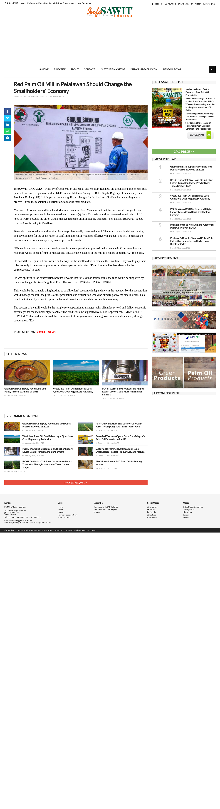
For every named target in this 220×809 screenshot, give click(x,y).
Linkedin (183, 3)
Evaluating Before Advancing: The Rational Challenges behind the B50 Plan (199, 116)
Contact (89, 69)
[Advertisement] (110, 42)
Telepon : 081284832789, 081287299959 (22, 517)
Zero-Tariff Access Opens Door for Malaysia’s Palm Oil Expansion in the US (120, 438)
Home (44, 69)
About (75, 69)
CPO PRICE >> (184, 151)
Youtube (170, 3)
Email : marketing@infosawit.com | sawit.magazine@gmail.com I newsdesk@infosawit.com (28, 521)
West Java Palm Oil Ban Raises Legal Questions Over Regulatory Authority (73, 390)
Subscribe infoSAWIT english (105, 510)
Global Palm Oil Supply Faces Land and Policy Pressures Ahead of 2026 (25, 390)
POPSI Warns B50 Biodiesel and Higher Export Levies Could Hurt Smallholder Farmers (123, 391)
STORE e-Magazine (113, 69)
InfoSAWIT (128, 218)
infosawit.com (172, 69)
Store (97, 512)
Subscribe (60, 69)
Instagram (209, 3)
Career (186, 515)
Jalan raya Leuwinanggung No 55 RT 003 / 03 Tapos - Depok (15, 512)
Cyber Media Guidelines (193, 507)
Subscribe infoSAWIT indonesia (106, 507)
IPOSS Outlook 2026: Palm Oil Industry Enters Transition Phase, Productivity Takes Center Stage (47, 464)
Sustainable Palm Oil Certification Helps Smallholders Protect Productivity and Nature (120, 450)
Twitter (196, 3)
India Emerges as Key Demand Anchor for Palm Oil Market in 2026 (192, 226)
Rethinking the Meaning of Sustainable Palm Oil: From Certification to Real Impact (198, 126)
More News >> (76, 482)
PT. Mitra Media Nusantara (15, 507)
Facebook (157, 3)
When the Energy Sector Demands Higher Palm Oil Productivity (197, 92)
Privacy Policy (188, 510)
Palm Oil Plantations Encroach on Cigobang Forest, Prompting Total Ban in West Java (119, 425)
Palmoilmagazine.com (143, 69)
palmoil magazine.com (67, 515)
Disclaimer (187, 512)
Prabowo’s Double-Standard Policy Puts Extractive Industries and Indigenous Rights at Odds (191, 241)
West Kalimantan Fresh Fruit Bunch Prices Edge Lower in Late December (56, 3)
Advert (186, 517)
